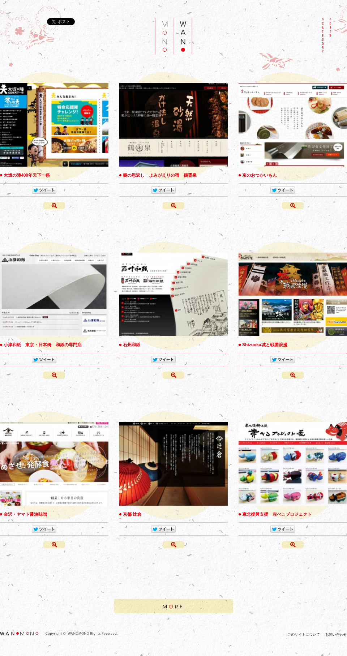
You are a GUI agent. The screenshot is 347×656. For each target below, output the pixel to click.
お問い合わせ (336, 634)
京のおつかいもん (259, 175)
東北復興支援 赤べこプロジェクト (277, 514)
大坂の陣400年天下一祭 (27, 175)
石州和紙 (131, 344)
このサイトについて (303, 634)
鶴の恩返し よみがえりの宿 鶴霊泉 (160, 175)
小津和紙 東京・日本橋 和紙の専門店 (43, 344)
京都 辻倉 (132, 514)
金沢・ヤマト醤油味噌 (25, 514)
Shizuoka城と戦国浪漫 (264, 344)
